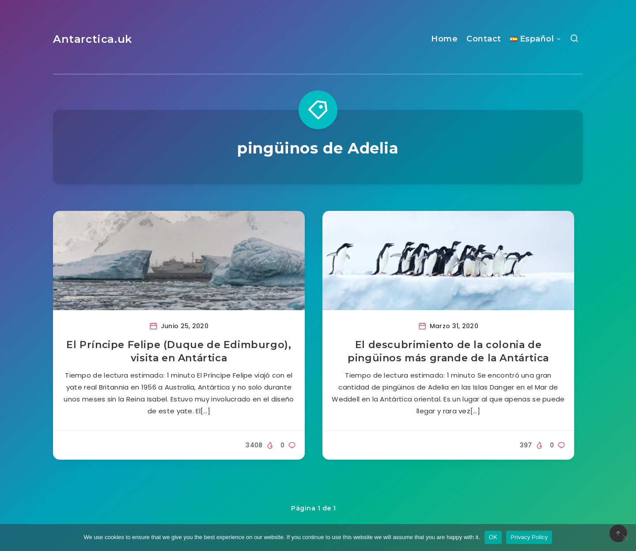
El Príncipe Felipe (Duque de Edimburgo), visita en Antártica (178, 351)
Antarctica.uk (92, 39)
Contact (483, 39)
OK (493, 537)
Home (444, 39)
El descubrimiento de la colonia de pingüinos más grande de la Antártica (448, 351)
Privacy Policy (529, 537)
